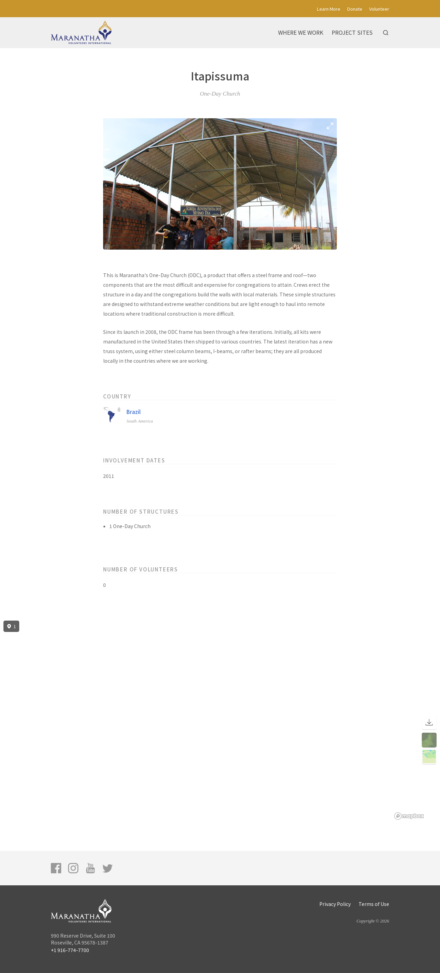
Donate (354, 9)
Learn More (328, 9)
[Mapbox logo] (409, 816)
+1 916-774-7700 (70, 950)
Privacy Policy (335, 903)
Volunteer (379, 9)
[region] (220, 720)
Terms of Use (374, 903)
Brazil (133, 411)
